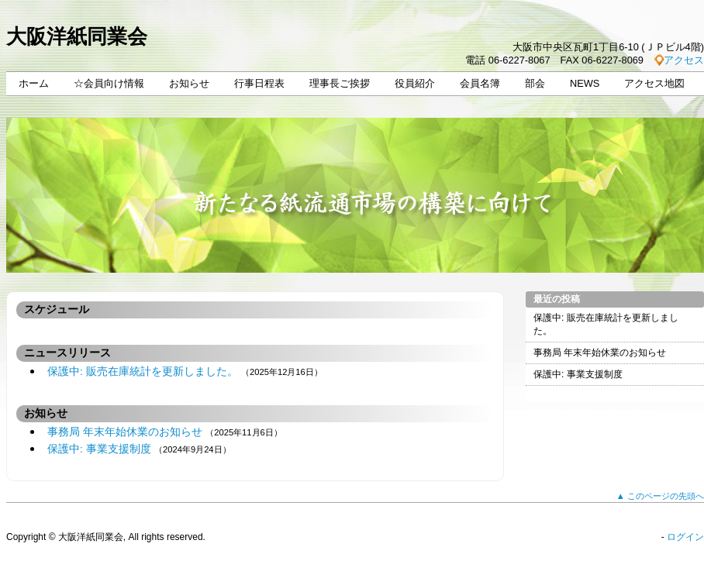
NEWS (584, 83)
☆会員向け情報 (109, 83)
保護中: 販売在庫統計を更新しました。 (142, 371)
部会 (535, 83)
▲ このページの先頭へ (660, 496)
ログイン (685, 537)
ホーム (34, 83)
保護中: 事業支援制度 (99, 449)
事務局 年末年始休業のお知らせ (124, 432)
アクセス (684, 60)
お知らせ (189, 83)
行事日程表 (259, 83)
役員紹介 (415, 83)
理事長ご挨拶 (339, 83)
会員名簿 (480, 83)
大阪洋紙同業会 (76, 36)
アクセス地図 (654, 83)
